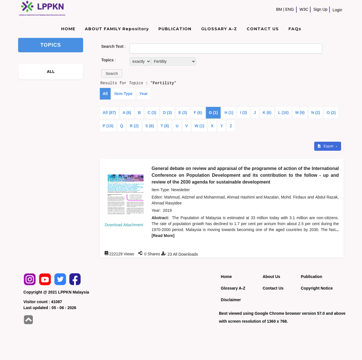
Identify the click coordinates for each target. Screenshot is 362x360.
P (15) (108, 126)
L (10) (283, 112)
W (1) (199, 126)
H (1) (229, 112)
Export (326, 146)
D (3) (167, 112)
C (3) (151, 112)
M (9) (300, 112)
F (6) (198, 112)
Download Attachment (124, 225)
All (105, 93)
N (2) (315, 112)
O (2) (331, 112)
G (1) (213, 112)
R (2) (134, 126)
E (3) (182, 112)
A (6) (126, 112)
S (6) (149, 126)
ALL (51, 71)
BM (279, 9)
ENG (289, 9)
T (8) (165, 126)
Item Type (124, 93)
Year (143, 93)
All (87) (109, 112)
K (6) (267, 112)
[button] (111, 73)
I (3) (243, 112)
